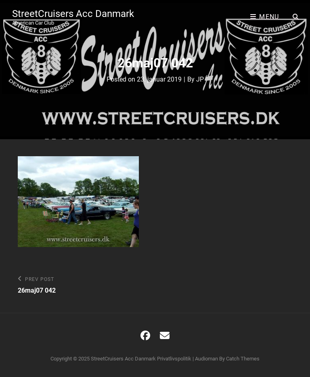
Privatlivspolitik (174, 359)
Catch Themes (243, 359)
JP (200, 79)
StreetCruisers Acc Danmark (73, 13)
